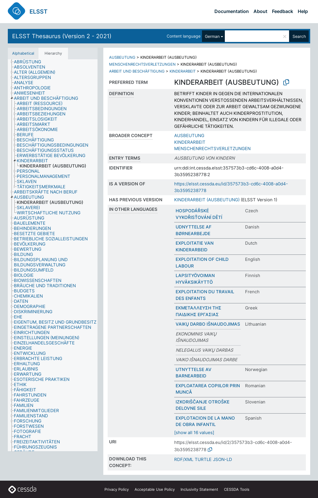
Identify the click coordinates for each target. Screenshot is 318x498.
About (260, 11)
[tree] (53, 255)
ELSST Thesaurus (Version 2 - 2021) (61, 36)
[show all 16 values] (194, 432)
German (212, 36)
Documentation (231, 11)
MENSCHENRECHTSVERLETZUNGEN (142, 64)
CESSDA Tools (236, 489)
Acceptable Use (155, 489)
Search (299, 36)
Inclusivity (199, 489)
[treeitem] (30, 61)
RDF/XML (183, 459)
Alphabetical (23, 53)
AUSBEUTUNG (122, 57)
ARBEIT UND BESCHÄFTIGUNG (137, 71)
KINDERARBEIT (183, 71)
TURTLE (203, 459)
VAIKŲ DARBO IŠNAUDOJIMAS (208, 324)
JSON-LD (222, 459)
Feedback (282, 11)
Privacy (116, 489)
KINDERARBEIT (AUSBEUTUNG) (207, 199)
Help (303, 11)
